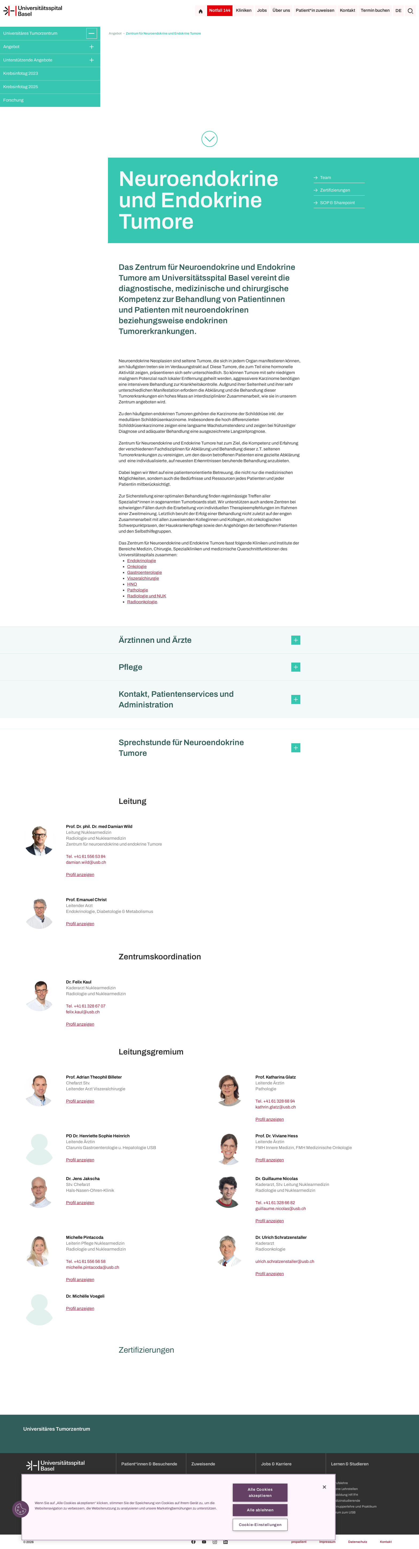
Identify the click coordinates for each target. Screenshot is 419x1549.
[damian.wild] (86, 862)
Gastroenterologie (144, 572)
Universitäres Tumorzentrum (30, 33)
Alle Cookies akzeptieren (260, 1492)
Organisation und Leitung (69, 1544)
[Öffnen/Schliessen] (91, 33)
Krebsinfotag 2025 (20, 86)
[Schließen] (324, 1487)
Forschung (13, 100)
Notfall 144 (219, 10)
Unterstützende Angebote (27, 60)
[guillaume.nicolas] (280, 1208)
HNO (132, 584)
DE (398, 10)
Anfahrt (126, 1544)
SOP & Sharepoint (337, 202)
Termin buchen (375, 10)
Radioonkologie (142, 602)
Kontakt (347, 10)
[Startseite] (32, 11)
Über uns (281, 10)
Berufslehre (339, 1532)
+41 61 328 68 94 (279, 1101)
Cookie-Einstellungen (260, 1525)
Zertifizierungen (335, 190)
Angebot (11, 46)
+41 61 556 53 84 (90, 856)
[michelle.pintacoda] (92, 1267)
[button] (209, 640)
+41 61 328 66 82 (279, 1202)
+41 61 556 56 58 (90, 1261)
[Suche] (410, 10)
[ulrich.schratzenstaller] (284, 1261)
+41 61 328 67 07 (90, 1006)
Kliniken (243, 10)
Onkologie (137, 566)
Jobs (262, 10)
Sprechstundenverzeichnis (210, 1544)
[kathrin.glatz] (275, 1107)
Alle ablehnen (260, 1510)
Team (325, 177)
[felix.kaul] (83, 1012)
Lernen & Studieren (349, 1513)
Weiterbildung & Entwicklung (282, 1544)
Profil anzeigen (80, 874)
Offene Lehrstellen (344, 1538)
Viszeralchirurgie (143, 578)
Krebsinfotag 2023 (20, 73)
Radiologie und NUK (146, 596)
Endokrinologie (141, 560)
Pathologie (137, 590)
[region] (178, 1507)
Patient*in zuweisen (315, 10)
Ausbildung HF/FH (344, 1544)
